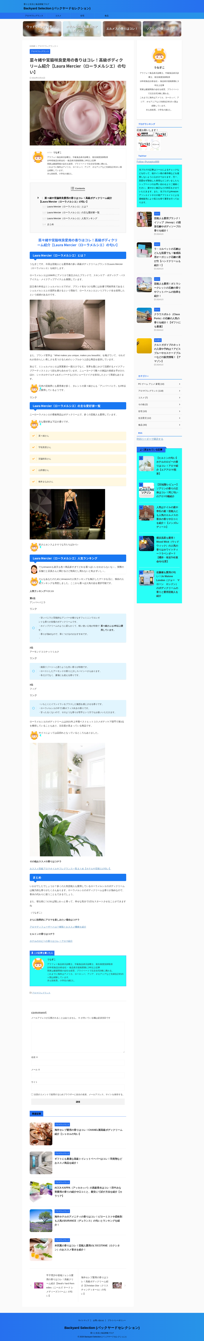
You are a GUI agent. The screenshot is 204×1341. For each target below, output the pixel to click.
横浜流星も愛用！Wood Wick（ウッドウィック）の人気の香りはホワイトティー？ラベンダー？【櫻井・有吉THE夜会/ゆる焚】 (167, 549)
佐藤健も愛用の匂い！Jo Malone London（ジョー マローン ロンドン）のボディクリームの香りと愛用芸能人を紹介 (168, 584)
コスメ (58, 16)
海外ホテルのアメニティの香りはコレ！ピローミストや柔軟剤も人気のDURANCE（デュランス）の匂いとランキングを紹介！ (88, 1220)
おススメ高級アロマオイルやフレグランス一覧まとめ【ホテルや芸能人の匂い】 (70, 868)
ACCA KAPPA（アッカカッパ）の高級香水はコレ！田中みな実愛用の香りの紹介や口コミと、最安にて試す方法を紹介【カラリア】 (88, 1191)
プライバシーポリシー (117, 1320)
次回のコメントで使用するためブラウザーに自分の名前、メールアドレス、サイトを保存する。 (79, 1094)
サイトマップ (83, 1320)
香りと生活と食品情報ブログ (102, 1333)
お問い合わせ (98, 1320)
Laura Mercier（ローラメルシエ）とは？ (65, 206)
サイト (34, 1082)
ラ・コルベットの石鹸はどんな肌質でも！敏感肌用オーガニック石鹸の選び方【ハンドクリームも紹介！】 (167, 256)
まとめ (48, 224)
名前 (34, 1057)
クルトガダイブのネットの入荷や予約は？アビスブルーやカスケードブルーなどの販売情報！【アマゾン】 (167, 352)
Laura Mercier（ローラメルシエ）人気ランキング (70, 218)
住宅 (82, 16)
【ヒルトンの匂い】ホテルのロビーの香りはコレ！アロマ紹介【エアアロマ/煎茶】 (167, 465)
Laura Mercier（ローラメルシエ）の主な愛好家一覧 (71, 212)
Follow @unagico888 (148, 161)
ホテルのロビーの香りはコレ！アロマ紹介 (51, 941)
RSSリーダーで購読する (150, 438)
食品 (107, 16)
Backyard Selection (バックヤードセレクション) (57, 8)
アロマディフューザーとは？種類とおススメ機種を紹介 (58, 926)
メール (35, 1069)
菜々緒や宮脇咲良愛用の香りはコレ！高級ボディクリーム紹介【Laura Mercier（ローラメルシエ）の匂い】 (75, 200)
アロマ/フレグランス (34, 16)
